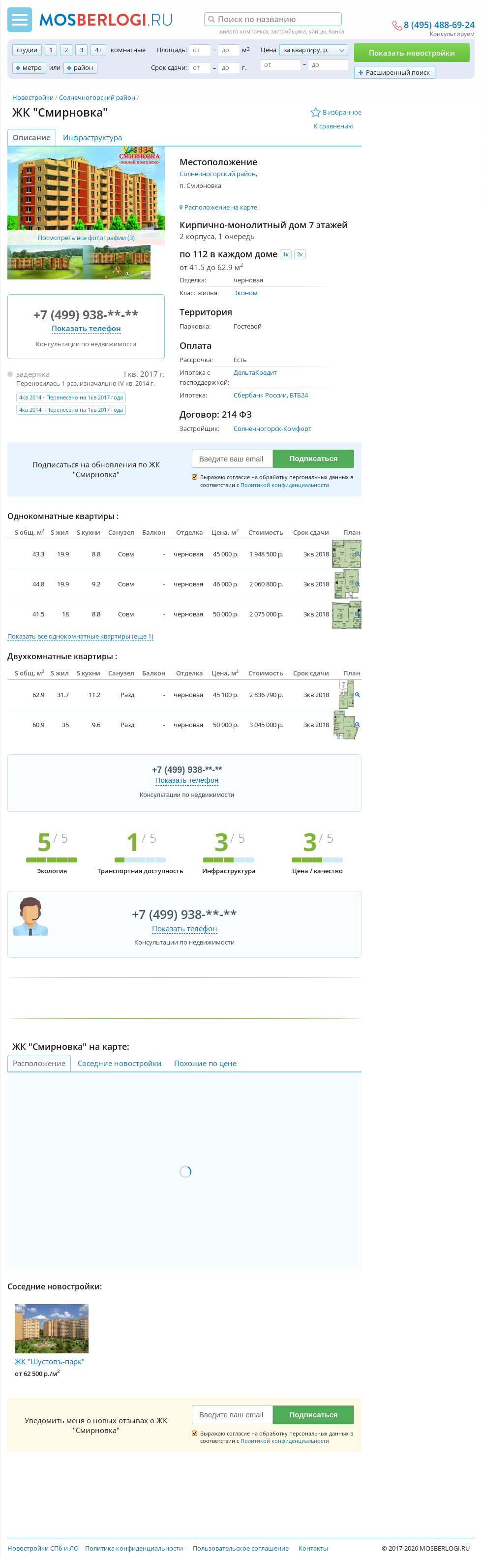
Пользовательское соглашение (241, 1548)
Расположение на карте (220, 207)
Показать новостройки (412, 53)
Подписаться (313, 458)
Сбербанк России (260, 395)
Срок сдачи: (169, 67)
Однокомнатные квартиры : (63, 516)
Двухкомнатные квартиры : (62, 656)
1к (286, 254)
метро (32, 67)
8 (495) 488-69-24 (439, 25)
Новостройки (33, 97)
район (83, 67)
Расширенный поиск (398, 72)
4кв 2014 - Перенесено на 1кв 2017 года (71, 397)
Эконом (246, 292)
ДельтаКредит (255, 372)
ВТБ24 (299, 395)
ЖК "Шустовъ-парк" (52, 1335)
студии (27, 49)
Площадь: (172, 49)
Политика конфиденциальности (134, 1548)
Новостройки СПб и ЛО (43, 1548)
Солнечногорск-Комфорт (272, 428)
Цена (268, 49)
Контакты (313, 1548)
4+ (98, 49)
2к (300, 254)
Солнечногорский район (97, 97)
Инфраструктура (92, 137)
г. (244, 67)
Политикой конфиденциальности (285, 485)
